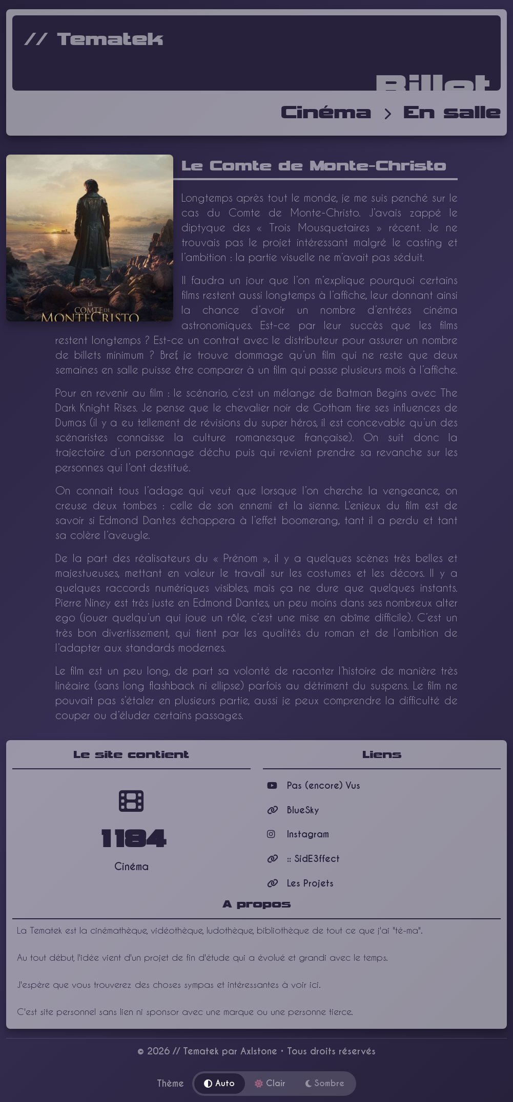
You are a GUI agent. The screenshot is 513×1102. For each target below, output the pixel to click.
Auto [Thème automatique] (219, 1083)
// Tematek (94, 40)
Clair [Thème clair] (270, 1083)
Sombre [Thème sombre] (324, 1083)
